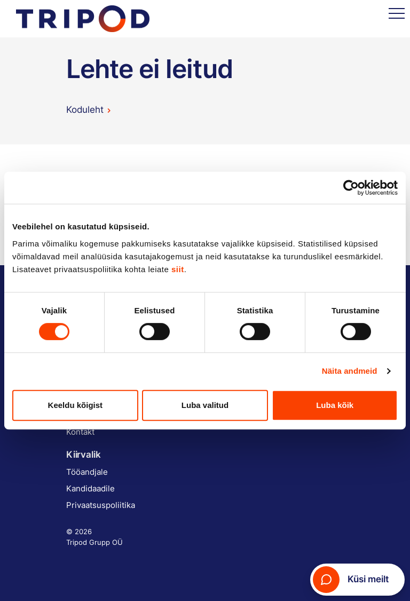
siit (177, 269)
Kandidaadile (90, 488)
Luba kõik (334, 405)
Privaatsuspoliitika (100, 505)
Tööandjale (87, 472)
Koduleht (85, 109)
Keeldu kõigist (75, 405)
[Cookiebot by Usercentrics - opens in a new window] (351, 188)
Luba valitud (205, 405)
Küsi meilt (351, 579)
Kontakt (80, 432)
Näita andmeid (349, 370)
